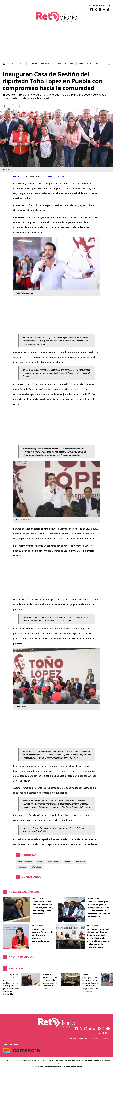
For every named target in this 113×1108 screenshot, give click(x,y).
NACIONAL (57, 64)
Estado (105, 1038)
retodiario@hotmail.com (55, 1067)
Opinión (94, 1038)
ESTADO (10, 64)
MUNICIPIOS (70, 64)
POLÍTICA (45, 64)
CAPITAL (21, 64)
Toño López (36, 867)
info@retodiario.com (74, 1067)
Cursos (40, 862)
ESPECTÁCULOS (84, 64)
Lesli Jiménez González (53, 177)
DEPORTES (99, 64)
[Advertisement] (56, 43)
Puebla (68, 862)
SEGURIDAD (32, 64)
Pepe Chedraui (54, 862)
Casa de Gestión (25, 862)
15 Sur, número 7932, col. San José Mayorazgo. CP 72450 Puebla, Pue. (75, 1061)
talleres (22, 867)
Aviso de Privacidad (78, 1038)
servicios (80, 862)
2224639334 (56, 1064)
